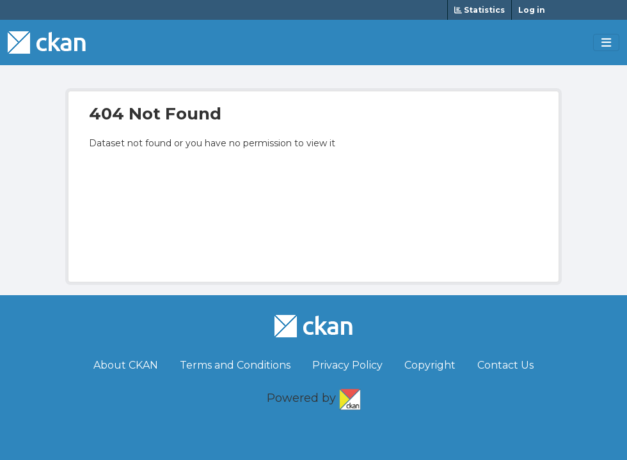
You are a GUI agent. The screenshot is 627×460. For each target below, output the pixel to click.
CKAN (350, 397)
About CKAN (125, 365)
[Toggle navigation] (606, 43)
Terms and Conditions (235, 365)
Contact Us (505, 365)
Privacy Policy (347, 365)
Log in (531, 10)
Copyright (430, 365)
